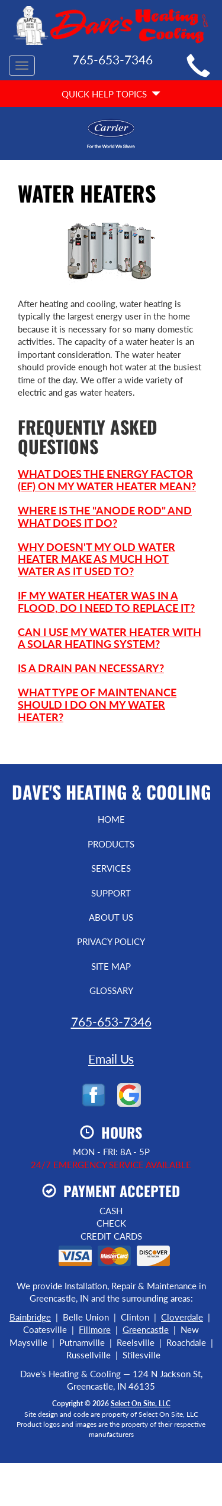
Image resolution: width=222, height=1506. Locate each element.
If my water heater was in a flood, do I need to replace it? (106, 601)
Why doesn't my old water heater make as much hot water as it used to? (96, 559)
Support (111, 893)
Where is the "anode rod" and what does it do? (105, 516)
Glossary (111, 990)
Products (111, 844)
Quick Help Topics (111, 94)
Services (111, 868)
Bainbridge (30, 1317)
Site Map (111, 966)
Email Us (111, 1058)
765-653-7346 (111, 1021)
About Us (111, 917)
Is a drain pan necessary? (91, 667)
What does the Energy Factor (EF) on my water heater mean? (107, 480)
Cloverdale (182, 1317)
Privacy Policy (111, 941)
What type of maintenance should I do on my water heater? (97, 704)
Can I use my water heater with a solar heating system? (109, 638)
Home (111, 819)
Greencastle (146, 1329)
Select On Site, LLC (140, 1403)
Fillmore (95, 1329)
